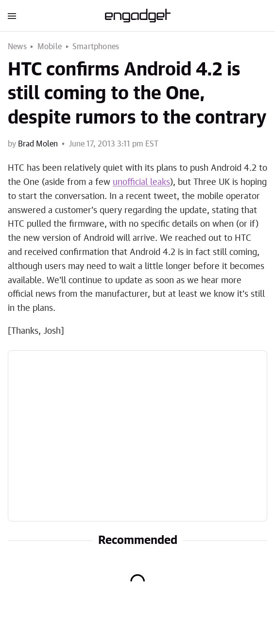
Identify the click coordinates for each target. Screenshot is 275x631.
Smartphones (95, 47)
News (17, 47)
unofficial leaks (141, 182)
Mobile (49, 47)
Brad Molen (38, 144)
